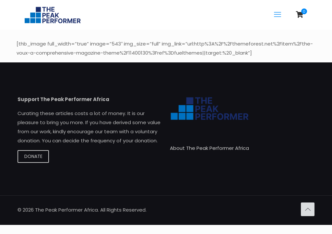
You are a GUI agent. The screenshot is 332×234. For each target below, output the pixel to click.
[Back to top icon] (307, 209)
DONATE (33, 156)
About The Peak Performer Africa (209, 148)
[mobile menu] (277, 14)
